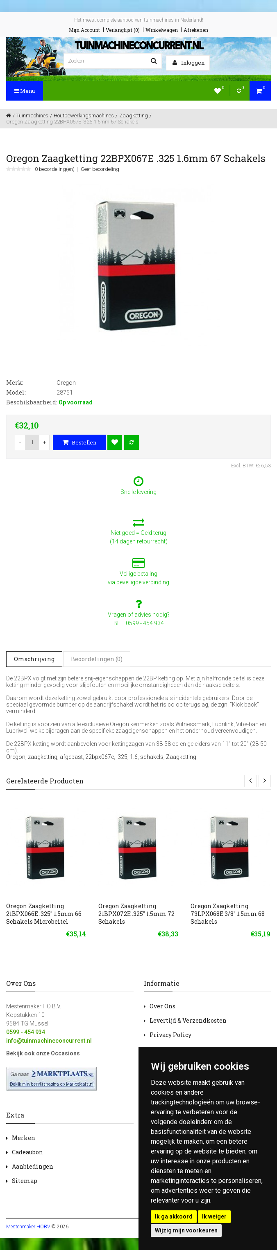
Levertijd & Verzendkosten (188, 1020)
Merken (23, 1138)
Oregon (15, 757)
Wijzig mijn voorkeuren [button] (186, 1230)
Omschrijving (34, 659)
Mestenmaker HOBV (28, 1227)
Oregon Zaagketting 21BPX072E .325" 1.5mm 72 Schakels (136, 913)
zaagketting (42, 757)
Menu (24, 90)
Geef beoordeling (100, 169)
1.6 (134, 757)
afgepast (71, 757)
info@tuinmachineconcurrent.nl (49, 1040)
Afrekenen (196, 29)
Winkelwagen (161, 29)
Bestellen (79, 442)
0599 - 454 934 (25, 1032)
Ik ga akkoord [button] (174, 1216)
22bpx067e (99, 757)
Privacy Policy (170, 1035)
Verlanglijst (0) (123, 29)
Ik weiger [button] (214, 1216)
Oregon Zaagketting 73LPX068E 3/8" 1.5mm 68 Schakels (228, 913)
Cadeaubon (27, 1152)
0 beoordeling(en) (55, 169)
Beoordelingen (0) (97, 659)
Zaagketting (181, 757)
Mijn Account (84, 29)
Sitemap (24, 1181)
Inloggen (188, 62)
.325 (121, 757)
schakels (151, 757)
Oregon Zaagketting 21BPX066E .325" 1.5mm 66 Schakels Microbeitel (44, 913)
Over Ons (162, 1006)
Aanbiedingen (32, 1166)
